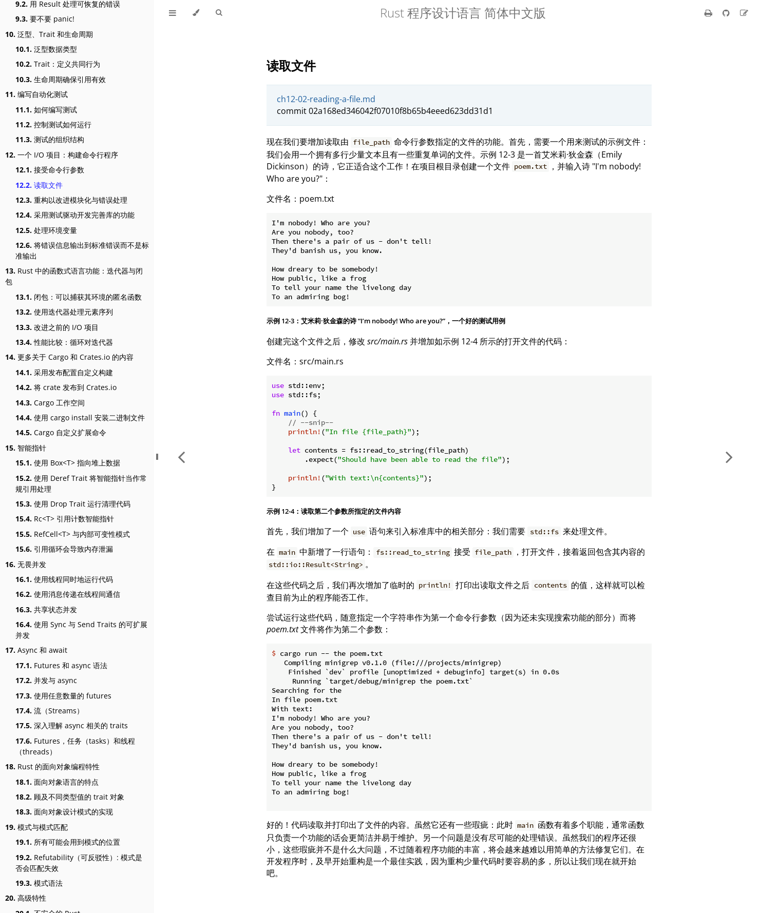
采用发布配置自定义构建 (64, 372)
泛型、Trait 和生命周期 (49, 34)
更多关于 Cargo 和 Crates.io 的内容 (69, 357)
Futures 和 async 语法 (61, 665)
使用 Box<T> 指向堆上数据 (67, 463)
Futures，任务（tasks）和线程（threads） (75, 746)
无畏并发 (25, 564)
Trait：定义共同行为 (57, 64)
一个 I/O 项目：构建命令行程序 (61, 155)
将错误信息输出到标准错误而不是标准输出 (82, 250)
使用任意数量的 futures (63, 696)
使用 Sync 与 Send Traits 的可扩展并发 (81, 629)
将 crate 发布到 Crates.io (66, 387)
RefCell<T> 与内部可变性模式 (72, 534)
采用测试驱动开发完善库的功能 (75, 215)
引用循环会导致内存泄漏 (64, 549)
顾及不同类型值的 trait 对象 (69, 797)
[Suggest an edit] (744, 12)
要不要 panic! (44, 19)
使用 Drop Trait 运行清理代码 (72, 504)
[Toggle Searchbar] (218, 13)
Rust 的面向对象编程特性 (52, 766)
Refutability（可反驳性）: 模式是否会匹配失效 (78, 862)
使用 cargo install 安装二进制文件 (80, 417)
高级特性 (25, 898)
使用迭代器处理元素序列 (64, 312)
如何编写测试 (46, 109)
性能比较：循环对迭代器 (64, 342)
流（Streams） (49, 710)
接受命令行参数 (49, 169)
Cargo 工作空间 (50, 402)
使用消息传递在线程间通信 (67, 594)
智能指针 (25, 448)
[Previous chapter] (181, 456)
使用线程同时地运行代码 (64, 579)
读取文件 (39, 185)
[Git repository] (727, 12)
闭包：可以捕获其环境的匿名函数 (78, 297)
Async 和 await (36, 650)
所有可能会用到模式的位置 (67, 842)
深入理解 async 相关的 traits (71, 725)
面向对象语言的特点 (57, 782)
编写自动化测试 (36, 94)
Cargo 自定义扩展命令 (60, 432)
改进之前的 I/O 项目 (57, 327)
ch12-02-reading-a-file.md (326, 99)
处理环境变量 (46, 230)
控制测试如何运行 (53, 124)
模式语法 (39, 883)
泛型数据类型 (46, 49)
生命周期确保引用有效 (60, 79)
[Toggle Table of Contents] (172, 13)
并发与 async (46, 680)
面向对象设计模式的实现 (64, 812)
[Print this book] (709, 12)
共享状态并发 (46, 609)
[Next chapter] (729, 456)
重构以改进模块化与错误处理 (71, 200)
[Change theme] (195, 13)
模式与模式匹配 (36, 827)
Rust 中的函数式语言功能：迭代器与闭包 (74, 276)
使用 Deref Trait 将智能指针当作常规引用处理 (81, 483)
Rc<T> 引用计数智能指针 (64, 518)
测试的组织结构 (49, 139)
